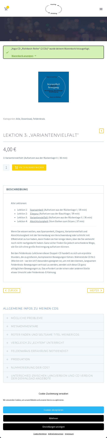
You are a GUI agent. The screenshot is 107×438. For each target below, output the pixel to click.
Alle (18, 118)
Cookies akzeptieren (53, 409)
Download (26, 118)
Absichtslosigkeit (39, 221)
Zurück (11, 290)
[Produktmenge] (6, 167)
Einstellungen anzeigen (53, 426)
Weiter (96, 290)
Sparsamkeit (36, 209)
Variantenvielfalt (39, 217)
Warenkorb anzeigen (22, 55)
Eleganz (34, 213)
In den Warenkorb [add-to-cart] (29, 167)
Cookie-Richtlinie (40, 434)
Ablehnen (53, 418)
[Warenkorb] (6, 9)
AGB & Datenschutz (55, 434)
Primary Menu (101, 9)
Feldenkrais (39, 118)
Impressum (69, 434)
